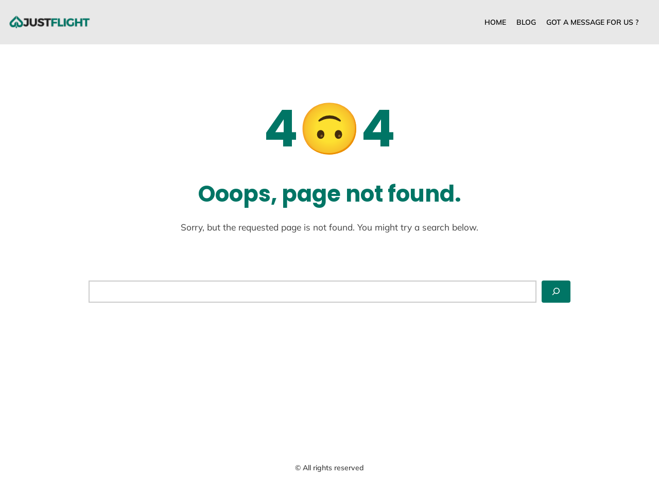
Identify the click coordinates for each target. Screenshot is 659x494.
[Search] (556, 291)
